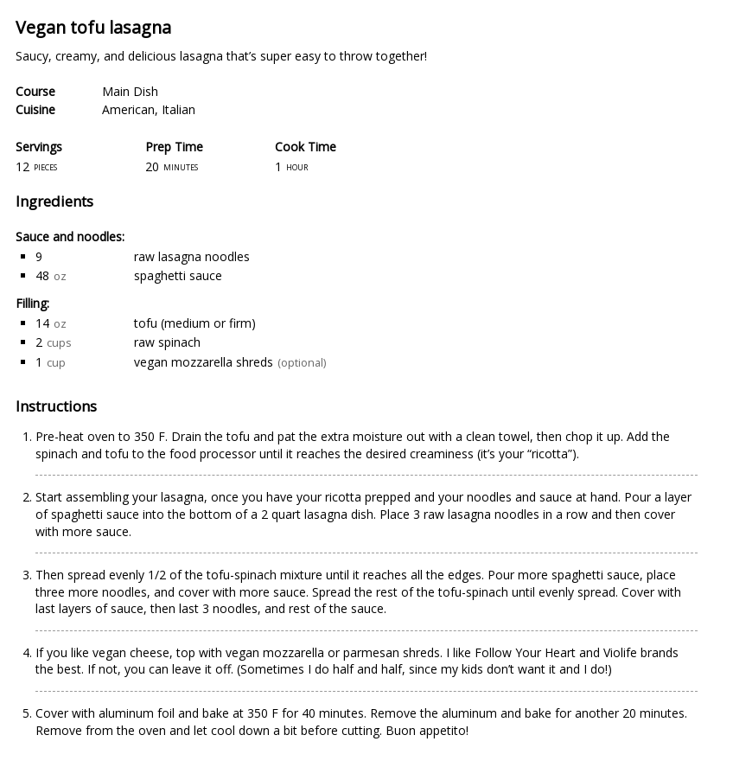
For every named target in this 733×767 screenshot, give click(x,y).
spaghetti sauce (178, 275)
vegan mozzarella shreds (203, 362)
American (128, 109)
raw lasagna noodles (192, 256)
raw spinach (167, 342)
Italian (178, 109)
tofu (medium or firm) (195, 323)
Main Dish (130, 91)
